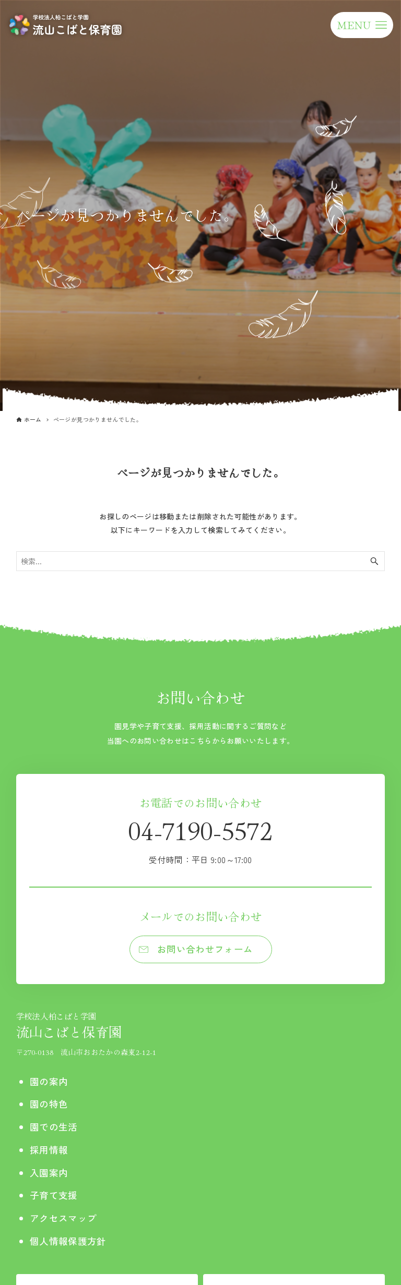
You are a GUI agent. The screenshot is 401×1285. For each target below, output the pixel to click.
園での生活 (54, 1126)
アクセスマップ (63, 1218)
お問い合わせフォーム (205, 948)
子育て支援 (54, 1195)
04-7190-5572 (200, 838)
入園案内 (49, 1172)
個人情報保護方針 (68, 1240)
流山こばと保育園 (86, 1025)
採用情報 (49, 1149)
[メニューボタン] (362, 25)
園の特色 (49, 1103)
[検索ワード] (200, 561)
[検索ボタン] (374, 561)
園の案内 (49, 1081)
